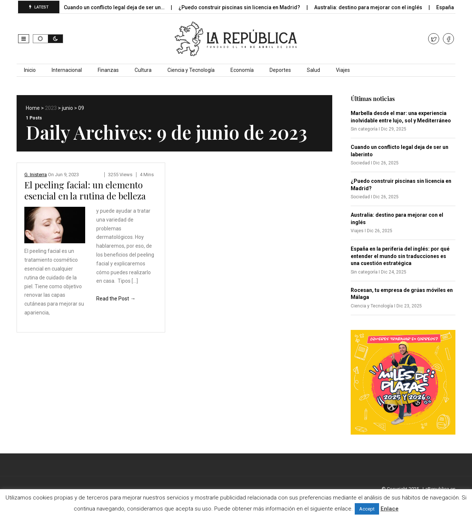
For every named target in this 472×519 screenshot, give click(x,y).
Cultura (143, 70)
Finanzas (108, 70)
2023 (51, 108)
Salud (313, 70)
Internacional (67, 70)
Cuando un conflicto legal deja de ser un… (119, 7)
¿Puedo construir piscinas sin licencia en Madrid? (244, 7)
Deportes (280, 70)
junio (67, 108)
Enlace (390, 508)
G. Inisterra (35, 174)
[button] (23, 38)
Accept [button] (367, 509)
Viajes (343, 70)
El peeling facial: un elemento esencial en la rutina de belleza (85, 190)
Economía (242, 70)
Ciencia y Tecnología (191, 70)
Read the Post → (115, 299)
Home (33, 108)
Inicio (30, 70)
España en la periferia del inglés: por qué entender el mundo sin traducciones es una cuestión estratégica (400, 256)
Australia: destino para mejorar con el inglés (373, 7)
